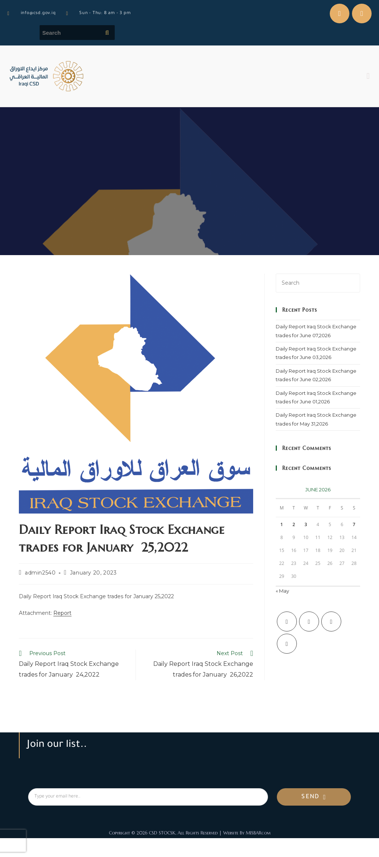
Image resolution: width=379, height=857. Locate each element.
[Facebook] (309, 621)
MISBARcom (258, 833)
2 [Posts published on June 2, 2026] (293, 524)
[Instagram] (331, 621)
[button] (368, 76)
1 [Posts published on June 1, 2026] (282, 524)
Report (62, 613)
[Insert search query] (318, 283)
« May (282, 591)
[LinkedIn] (287, 644)
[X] (287, 621)
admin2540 (40, 572)
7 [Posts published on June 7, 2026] (354, 524)
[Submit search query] (107, 32)
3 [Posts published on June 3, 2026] (306, 524)
